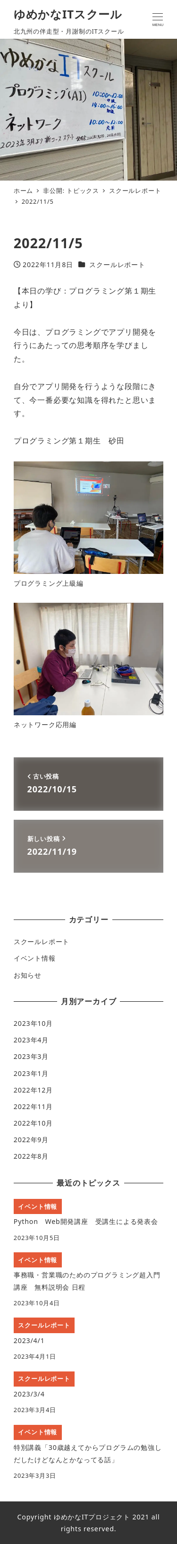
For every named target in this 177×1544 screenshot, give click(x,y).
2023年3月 (31, 1056)
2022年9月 (31, 1139)
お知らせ (28, 975)
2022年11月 (33, 1106)
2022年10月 (33, 1123)
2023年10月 (33, 1023)
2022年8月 (31, 1156)
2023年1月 (31, 1073)
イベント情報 (35, 958)
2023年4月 (31, 1039)
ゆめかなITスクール (68, 14)
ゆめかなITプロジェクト (92, 1516)
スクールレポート (117, 264)
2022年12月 (33, 1089)
